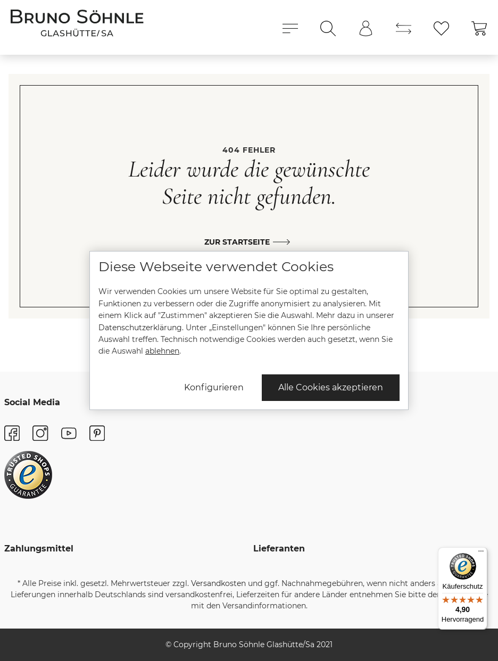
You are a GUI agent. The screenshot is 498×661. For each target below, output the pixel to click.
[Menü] (481, 553)
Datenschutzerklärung (140, 327)
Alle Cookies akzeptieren (330, 387)
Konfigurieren (214, 387)
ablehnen (162, 351)
